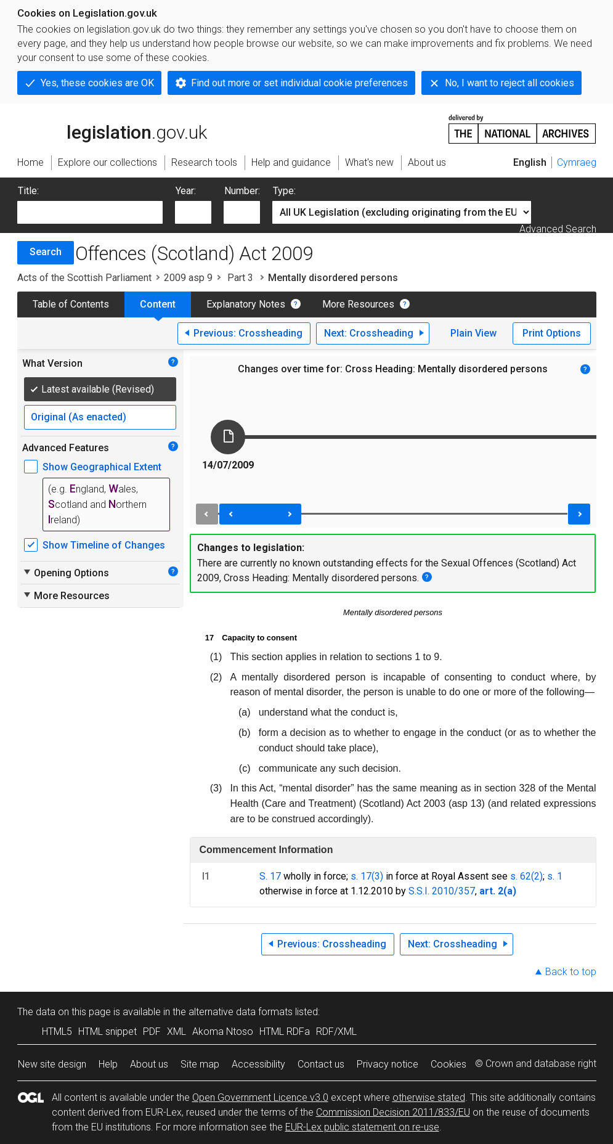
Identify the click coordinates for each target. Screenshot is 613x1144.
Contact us (321, 1064)
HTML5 (57, 1031)
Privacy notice (387, 1064)
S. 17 (270, 876)
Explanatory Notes (245, 304)
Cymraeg (576, 162)
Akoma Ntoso (222, 1031)
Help (108, 1064)
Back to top (570, 972)
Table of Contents (71, 304)
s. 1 (554, 876)
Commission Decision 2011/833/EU (393, 1112)
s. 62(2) (526, 876)
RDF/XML (336, 1031)
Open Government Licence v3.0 (260, 1097)
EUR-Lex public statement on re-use (362, 1127)
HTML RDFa (284, 1031)
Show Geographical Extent (102, 467)
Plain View (473, 333)
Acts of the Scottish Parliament (84, 278)
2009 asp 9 (188, 278)
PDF (152, 1031)
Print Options (551, 333)
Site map (200, 1064)
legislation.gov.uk (112, 128)
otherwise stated (428, 1097)
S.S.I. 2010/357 (441, 891)
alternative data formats (241, 1012)
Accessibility (258, 1064)
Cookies (448, 1064)
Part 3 (240, 278)
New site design (52, 1064)
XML (176, 1031)
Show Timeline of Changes (104, 545)
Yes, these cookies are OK (97, 83)
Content (158, 304)
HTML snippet (107, 1031)
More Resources (358, 304)
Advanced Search (557, 229)
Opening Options (65, 572)
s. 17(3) (367, 876)
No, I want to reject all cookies (509, 83)
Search (46, 252)
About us (149, 1064)
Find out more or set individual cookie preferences (299, 83)
